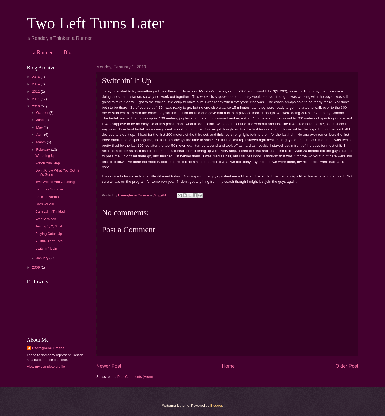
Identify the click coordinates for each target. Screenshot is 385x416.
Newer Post (108, 366)
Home (228, 366)
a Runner (43, 52)
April (40, 135)
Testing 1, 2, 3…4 (48, 226)
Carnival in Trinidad (50, 211)
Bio (67, 52)
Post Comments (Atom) (135, 377)
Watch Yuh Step (47, 163)
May (40, 127)
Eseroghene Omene (48, 348)
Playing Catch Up (48, 234)
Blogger (216, 405)
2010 (36, 106)
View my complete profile (46, 366)
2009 (36, 267)
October (42, 113)
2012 (36, 92)
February (43, 149)
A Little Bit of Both (49, 241)
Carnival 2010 (45, 204)
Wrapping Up (45, 156)
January (42, 258)
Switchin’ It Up (46, 248)
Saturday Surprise (49, 189)
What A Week (45, 219)
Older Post (347, 366)
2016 (36, 77)
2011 (36, 99)
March (41, 142)
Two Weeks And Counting (55, 182)
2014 (36, 84)
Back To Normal (47, 197)
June (40, 120)
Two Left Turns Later (95, 23)
